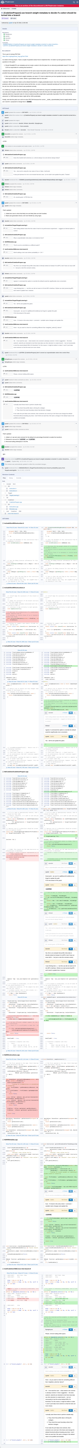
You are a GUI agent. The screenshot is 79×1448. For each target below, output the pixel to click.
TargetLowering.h (14, 495)
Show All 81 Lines (21, 1264)
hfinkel (7, 40)
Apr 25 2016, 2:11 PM (35, 203)
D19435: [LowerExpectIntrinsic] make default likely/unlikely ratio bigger (41, 179)
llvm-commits (24, 126)
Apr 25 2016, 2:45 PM (29, 296)
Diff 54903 (25, 203)
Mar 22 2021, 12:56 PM (24, 470)
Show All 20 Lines (22, 997)
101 (5, 374)
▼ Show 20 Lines (33, 527)
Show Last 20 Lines (33, 583)
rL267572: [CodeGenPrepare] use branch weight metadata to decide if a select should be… (28, 45)
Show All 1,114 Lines (22, 1059)
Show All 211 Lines (23, 527)
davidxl (7, 36)
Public (14, 18)
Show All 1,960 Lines (21, 642)
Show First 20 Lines (11, 527)
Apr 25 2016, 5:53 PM (11, 355)
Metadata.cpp (13, 509)
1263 (6, 245)
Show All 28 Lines (22, 650)
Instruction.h (12, 488)
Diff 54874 (25, 112)
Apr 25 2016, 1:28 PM (29, 150)
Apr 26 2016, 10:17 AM (26, 461)
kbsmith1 (7, 38)
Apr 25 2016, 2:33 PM (29, 273)
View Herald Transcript (33, 130)
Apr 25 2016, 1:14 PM (30, 134)
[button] (77, 2)
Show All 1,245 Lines (22, 1144)
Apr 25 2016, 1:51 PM (29, 163)
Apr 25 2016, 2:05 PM (28, 184)
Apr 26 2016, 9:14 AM (28, 447)
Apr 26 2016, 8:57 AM (35, 423)
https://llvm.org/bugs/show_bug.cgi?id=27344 (15, 56)
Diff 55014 (25, 423)
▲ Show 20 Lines (11, 583)
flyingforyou (8, 34)
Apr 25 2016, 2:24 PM (29, 221)
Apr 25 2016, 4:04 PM (29, 333)
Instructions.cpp (13, 506)
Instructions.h (13, 491)
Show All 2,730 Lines (21, 767)
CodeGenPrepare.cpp (15, 502)
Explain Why (15, 461)
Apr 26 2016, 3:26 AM (31, 359)
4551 (6, 237)
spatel (11, 23)
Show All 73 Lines (23, 1273)
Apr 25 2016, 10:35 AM (35, 112)
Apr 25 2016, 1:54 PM (69, 179)
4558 (6, 157)
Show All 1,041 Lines (21, 1050)
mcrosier (23, 130)
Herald (7, 130)
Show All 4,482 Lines (22, 809)
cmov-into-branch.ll (13, 513)
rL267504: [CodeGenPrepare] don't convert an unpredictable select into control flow (44, 352)
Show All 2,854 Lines (21, 1135)
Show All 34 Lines (22, 776)
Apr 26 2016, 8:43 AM (35, 380)
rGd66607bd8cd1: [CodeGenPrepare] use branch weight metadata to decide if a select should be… (31, 44)
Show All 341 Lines (22, 583)
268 (5, 228)
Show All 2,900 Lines (22, 592)
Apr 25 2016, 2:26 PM (29, 258)
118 (5, 252)
